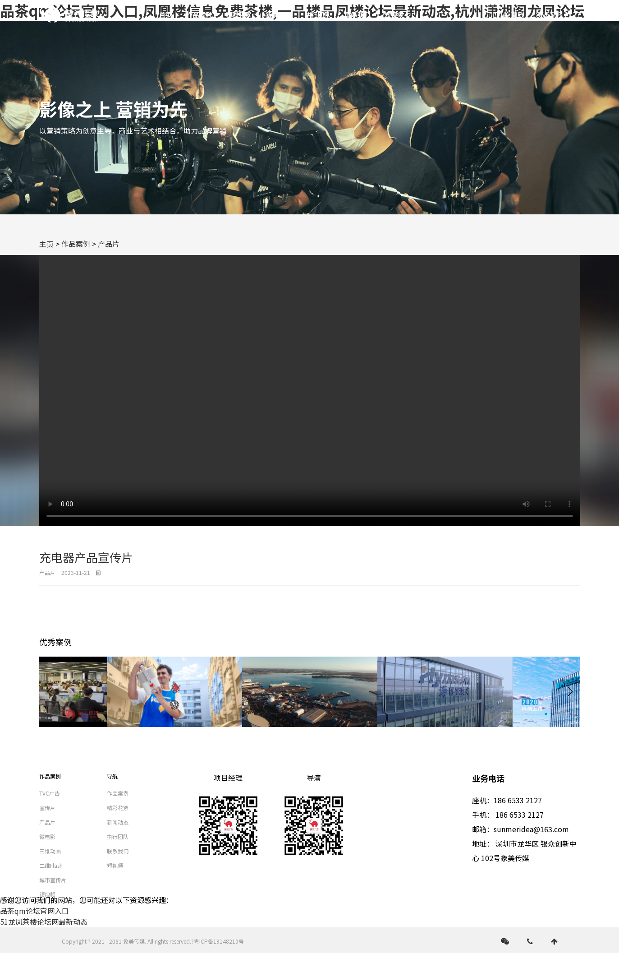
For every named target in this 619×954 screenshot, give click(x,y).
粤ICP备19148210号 (219, 941)
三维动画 (50, 851)
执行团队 (317, 14)
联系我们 (357, 14)
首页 (165, 14)
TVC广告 (49, 793)
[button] (570, 692)
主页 (46, 243)
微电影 (47, 836)
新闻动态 (278, 14)
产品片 (108, 243)
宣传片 (47, 807)
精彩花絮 (238, 14)
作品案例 (198, 14)
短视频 (394, 14)
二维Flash (51, 865)
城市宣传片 (52, 880)
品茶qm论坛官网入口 (34, 910)
